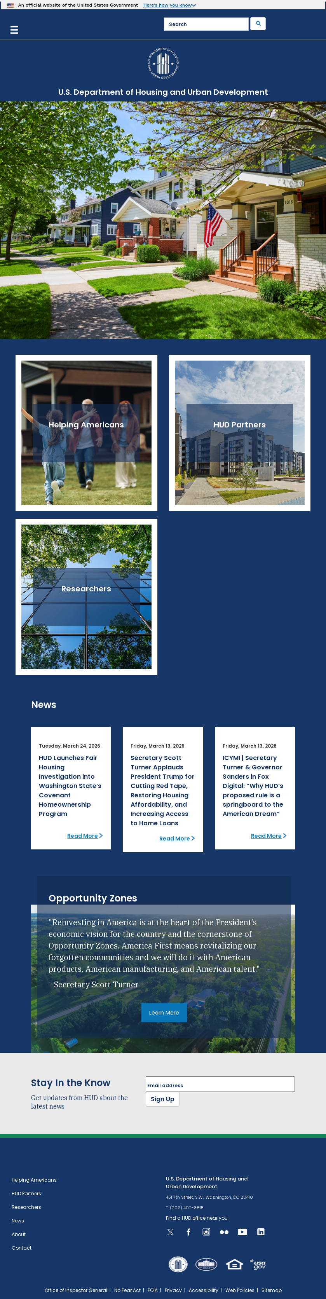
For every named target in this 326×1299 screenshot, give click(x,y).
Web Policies (240, 1290)
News (18, 1220)
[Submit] (258, 23)
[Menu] (14, 29)
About (19, 1234)
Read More (82, 836)
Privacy (173, 1290)
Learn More (164, 1013)
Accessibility (203, 1290)
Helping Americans (34, 1180)
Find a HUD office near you (197, 1218)
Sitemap (271, 1290)
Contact (21, 1248)
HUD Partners (26, 1193)
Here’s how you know (167, 5)
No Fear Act (127, 1290)
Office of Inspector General (76, 1290)
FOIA (153, 1290)
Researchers (26, 1207)
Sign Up (162, 1099)
